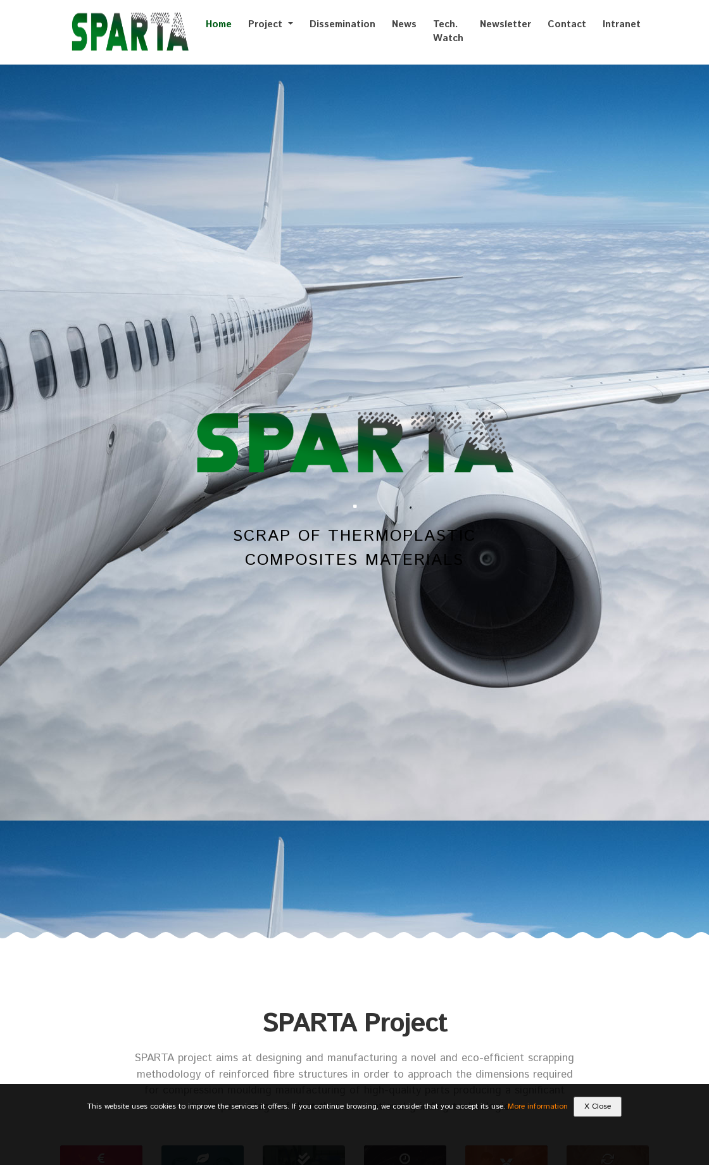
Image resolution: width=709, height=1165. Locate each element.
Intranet (622, 24)
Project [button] (266, 24)
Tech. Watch (448, 32)
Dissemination (342, 24)
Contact (567, 24)
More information (538, 1106)
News (404, 24)
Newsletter (505, 24)
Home (219, 24)
